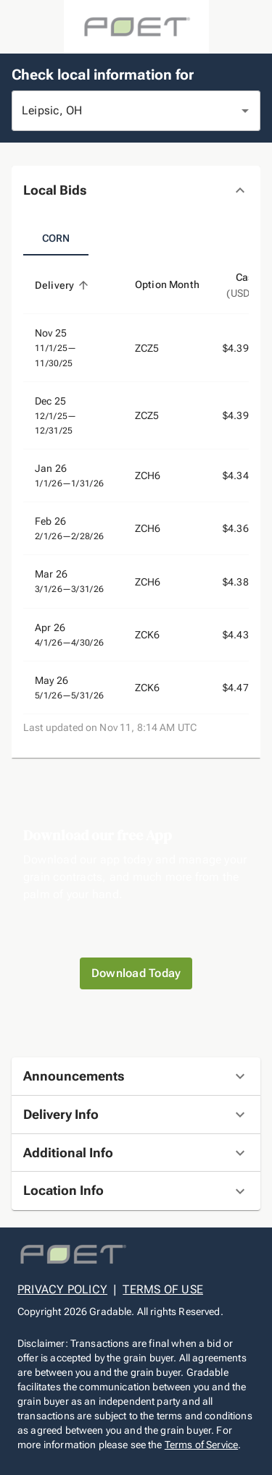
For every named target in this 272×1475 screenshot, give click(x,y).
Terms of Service (201, 1444)
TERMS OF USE (163, 1289)
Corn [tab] (55, 238)
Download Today (136, 973)
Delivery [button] (62, 285)
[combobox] (115, 110)
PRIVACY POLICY (62, 1289)
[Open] (245, 111)
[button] (136, 191)
